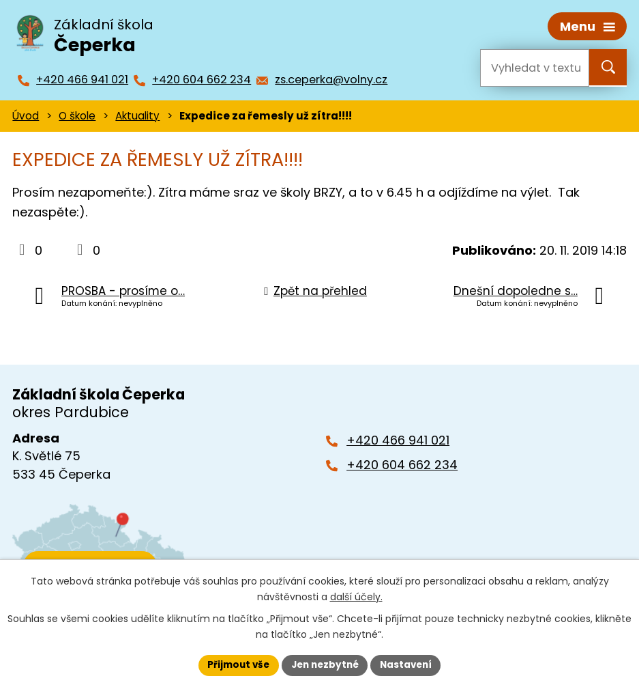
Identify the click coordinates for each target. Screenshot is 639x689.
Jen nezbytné (325, 664)
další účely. (356, 596)
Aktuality (137, 114)
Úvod (25, 114)
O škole (77, 114)
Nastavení (410, 664)
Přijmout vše (235, 664)
